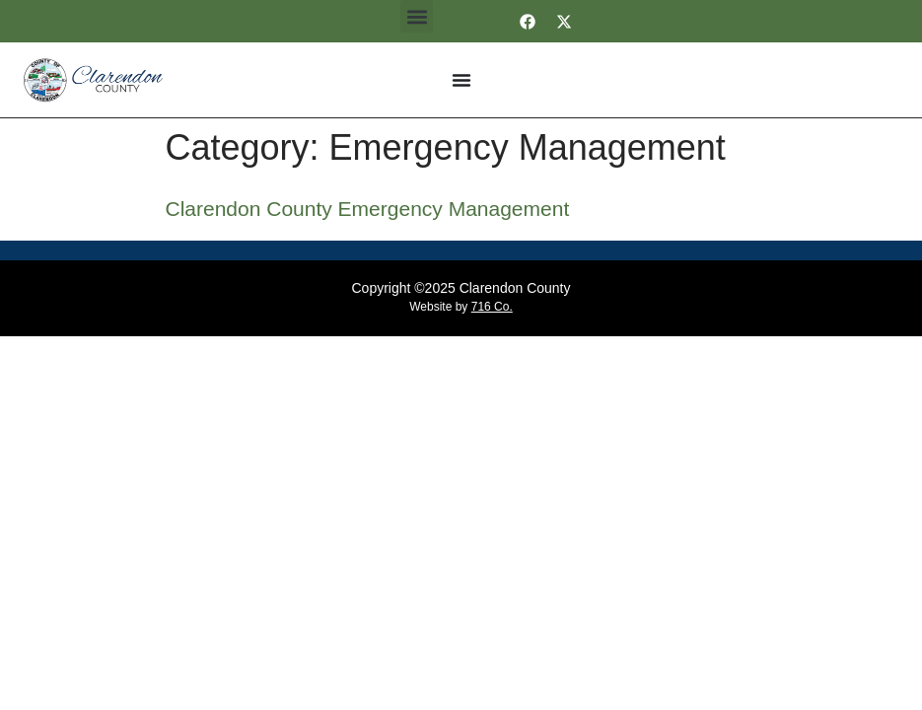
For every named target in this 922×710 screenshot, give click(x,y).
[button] (416, 16)
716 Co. (492, 307)
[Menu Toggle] (461, 80)
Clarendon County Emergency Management (368, 208)
